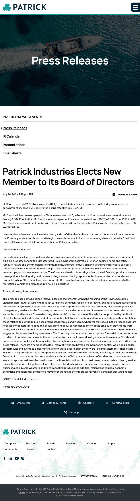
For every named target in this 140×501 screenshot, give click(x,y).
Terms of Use (76, 496)
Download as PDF (124, 194)
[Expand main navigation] (135, 7)
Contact (51, 449)
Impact (112, 443)
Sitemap (71, 412)
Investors (71, 443)
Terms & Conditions (113, 476)
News (30, 449)
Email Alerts (12, 153)
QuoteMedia (53, 489)
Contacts (86, 402)
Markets (30, 443)
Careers (91, 443)
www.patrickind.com (42, 257)
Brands (51, 443)
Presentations (14, 144)
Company (10, 443)
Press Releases (15, 128)
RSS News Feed (117, 402)
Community (10, 449)
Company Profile (54, 402)
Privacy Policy (89, 476)
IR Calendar (12, 136)
